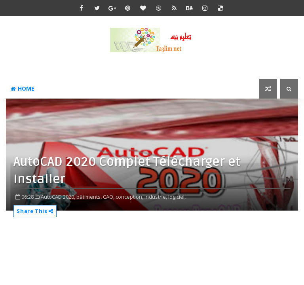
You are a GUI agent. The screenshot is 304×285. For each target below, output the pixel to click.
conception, (129, 196)
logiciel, (177, 196)
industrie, (155, 196)
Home (22, 88)
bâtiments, (89, 196)
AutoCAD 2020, (58, 196)
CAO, (108, 196)
